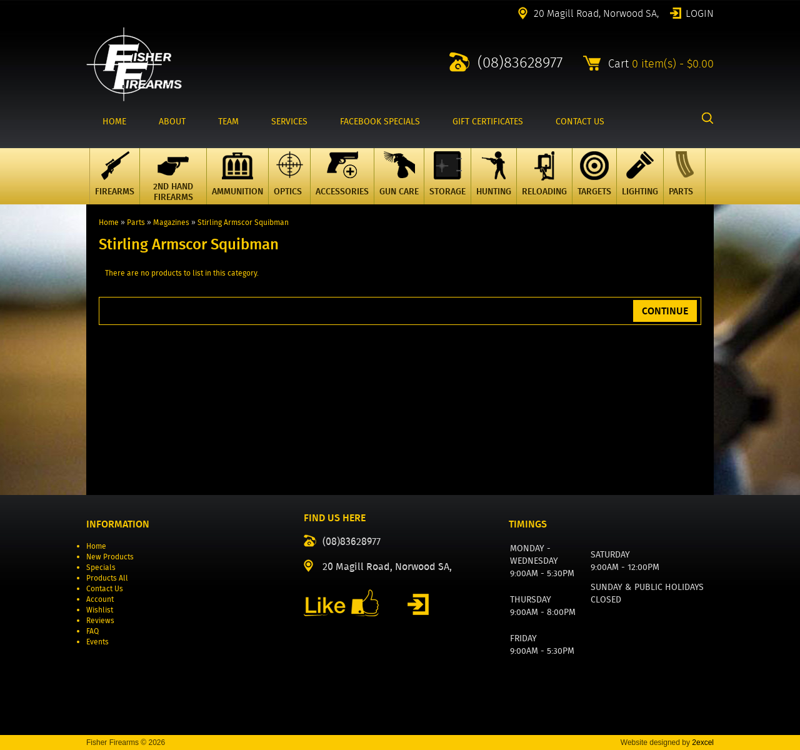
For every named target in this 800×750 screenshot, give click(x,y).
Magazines (171, 222)
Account (100, 599)
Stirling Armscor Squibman (243, 222)
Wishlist (99, 609)
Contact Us (104, 588)
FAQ (92, 631)
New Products (110, 556)
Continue (665, 311)
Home (109, 222)
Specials (101, 567)
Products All (107, 577)
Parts (136, 222)
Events (97, 641)
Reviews (100, 620)
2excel (703, 742)
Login (700, 12)
